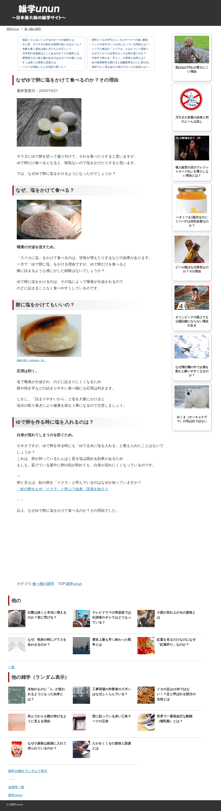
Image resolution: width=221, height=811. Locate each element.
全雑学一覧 (16, 787)
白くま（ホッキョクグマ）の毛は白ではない (191, 404)
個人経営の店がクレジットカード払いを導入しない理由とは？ (191, 156)
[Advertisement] (53, 548)
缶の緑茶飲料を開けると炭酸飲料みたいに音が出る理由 (123, 62)
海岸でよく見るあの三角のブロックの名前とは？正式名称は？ (127, 67)
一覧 (11, 667)
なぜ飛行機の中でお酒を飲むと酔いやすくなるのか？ (191, 356)
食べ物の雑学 (32, 29)
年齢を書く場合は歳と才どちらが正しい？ (47, 49)
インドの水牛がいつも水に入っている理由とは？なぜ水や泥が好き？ (131, 44)
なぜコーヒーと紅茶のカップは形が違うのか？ (118, 53)
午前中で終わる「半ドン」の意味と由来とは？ (118, 58)
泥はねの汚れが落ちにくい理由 (191, 54)
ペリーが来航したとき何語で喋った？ (44, 67)
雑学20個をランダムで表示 (27, 771)
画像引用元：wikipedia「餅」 (31, 360)
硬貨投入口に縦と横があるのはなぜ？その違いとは (52, 58)
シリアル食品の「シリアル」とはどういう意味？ (120, 49)
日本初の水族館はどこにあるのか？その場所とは (50, 53)
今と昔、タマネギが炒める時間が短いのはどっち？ (52, 44)
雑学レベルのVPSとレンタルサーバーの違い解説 (119, 40)
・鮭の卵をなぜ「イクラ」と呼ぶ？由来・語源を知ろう (62, 488)
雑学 (13, 804)
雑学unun (13, 29)
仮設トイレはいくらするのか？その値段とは (48, 40)
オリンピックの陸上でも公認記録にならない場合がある (191, 306)
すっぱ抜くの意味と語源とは (39, 62)
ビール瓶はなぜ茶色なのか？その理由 (191, 254)
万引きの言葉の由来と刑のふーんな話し (191, 104)
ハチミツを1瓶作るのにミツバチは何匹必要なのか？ (191, 206)
